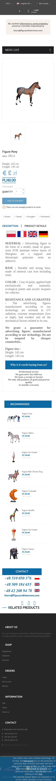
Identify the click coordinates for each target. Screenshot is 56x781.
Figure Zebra (28, 433)
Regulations (6, 651)
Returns (5, 686)
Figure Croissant (29, 491)
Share (7, 216)
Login (4, 677)
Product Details (35, 226)
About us (5, 712)
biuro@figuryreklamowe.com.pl (16, 745)
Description (10, 226)
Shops (4, 707)
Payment (5, 660)
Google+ (31, 216)
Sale (3, 703)
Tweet (18, 216)
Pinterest (45, 216)
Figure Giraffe (28, 510)
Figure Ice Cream (29, 452)
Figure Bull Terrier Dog (32, 471)
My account (6, 681)
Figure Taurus (28, 549)
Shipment (6, 656)
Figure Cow (27, 413)
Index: (4, 156)
